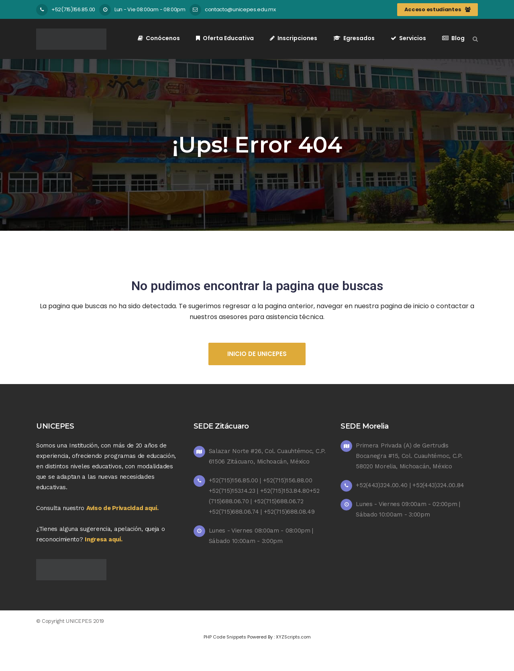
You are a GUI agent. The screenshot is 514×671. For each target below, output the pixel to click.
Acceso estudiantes (437, 9)
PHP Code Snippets (225, 637)
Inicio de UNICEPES (257, 354)
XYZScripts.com (293, 637)
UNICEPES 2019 (85, 621)
